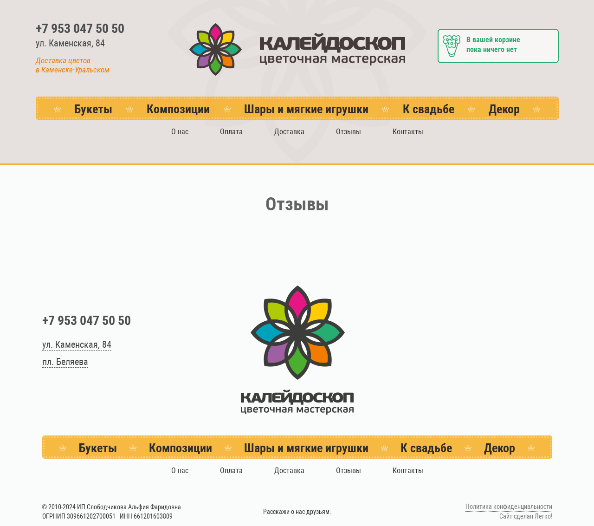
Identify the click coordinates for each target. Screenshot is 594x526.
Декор (504, 109)
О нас (179, 131)
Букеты (93, 109)
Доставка (289, 131)
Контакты (408, 131)
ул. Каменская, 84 (70, 43)
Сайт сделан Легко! (525, 516)
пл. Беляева (65, 361)
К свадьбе (428, 109)
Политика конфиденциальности (508, 506)
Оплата (231, 131)
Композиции (178, 109)
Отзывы (348, 131)
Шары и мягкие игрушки (306, 109)
